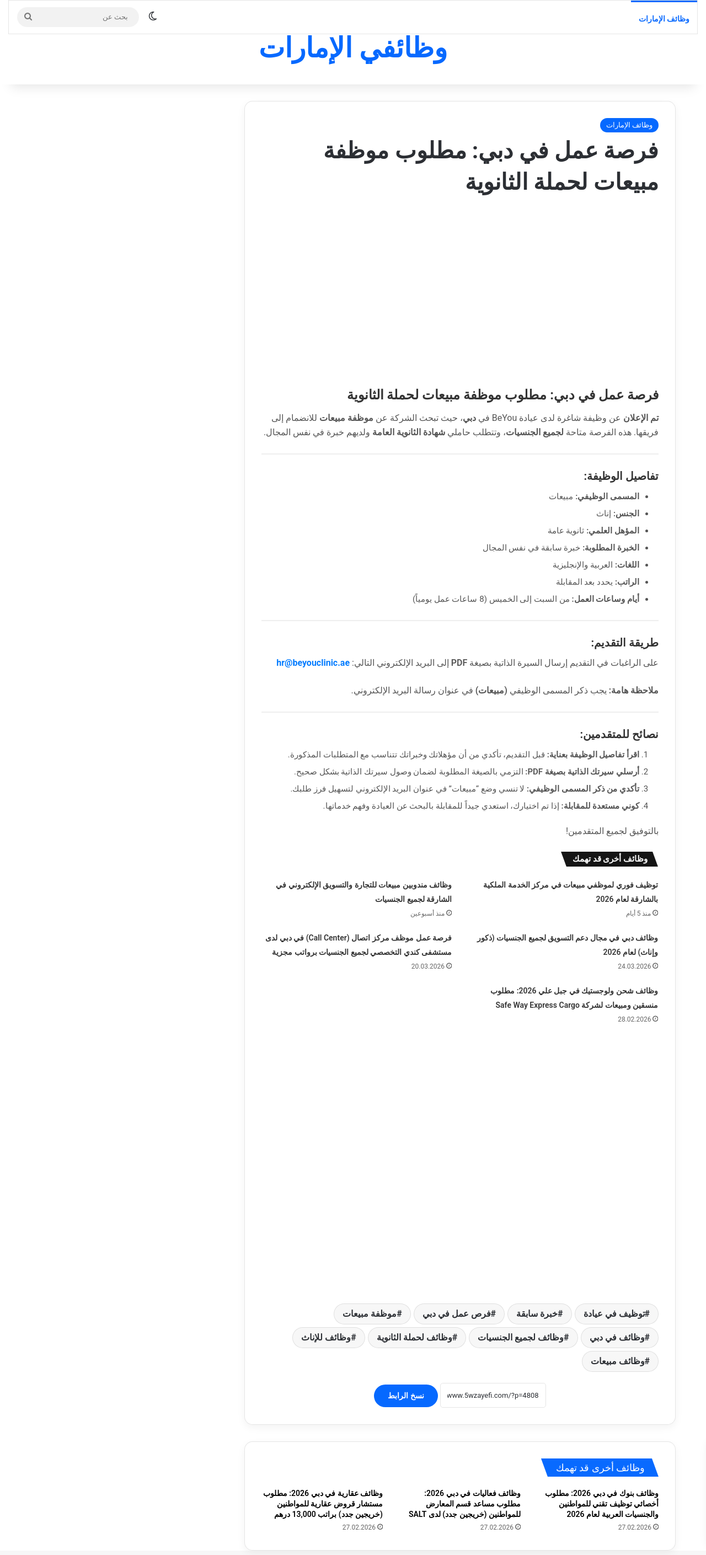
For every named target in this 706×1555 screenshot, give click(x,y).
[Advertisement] (460, 287)
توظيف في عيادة (614, 1290)
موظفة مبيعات (370, 1290)
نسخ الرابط (406, 1372)
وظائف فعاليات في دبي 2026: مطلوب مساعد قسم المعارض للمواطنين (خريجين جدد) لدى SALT (465, 1480)
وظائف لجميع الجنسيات (521, 1314)
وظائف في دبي (617, 1314)
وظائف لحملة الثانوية (414, 1314)
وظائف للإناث (326, 1314)
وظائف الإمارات (664, 18)
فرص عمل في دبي (456, 1290)
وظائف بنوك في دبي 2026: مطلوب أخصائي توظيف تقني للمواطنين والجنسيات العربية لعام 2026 (602, 1480)
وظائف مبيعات (618, 1338)
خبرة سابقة (537, 1290)
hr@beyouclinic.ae (313, 663)
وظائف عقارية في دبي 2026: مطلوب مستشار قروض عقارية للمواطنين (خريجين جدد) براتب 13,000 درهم (323, 1480)
